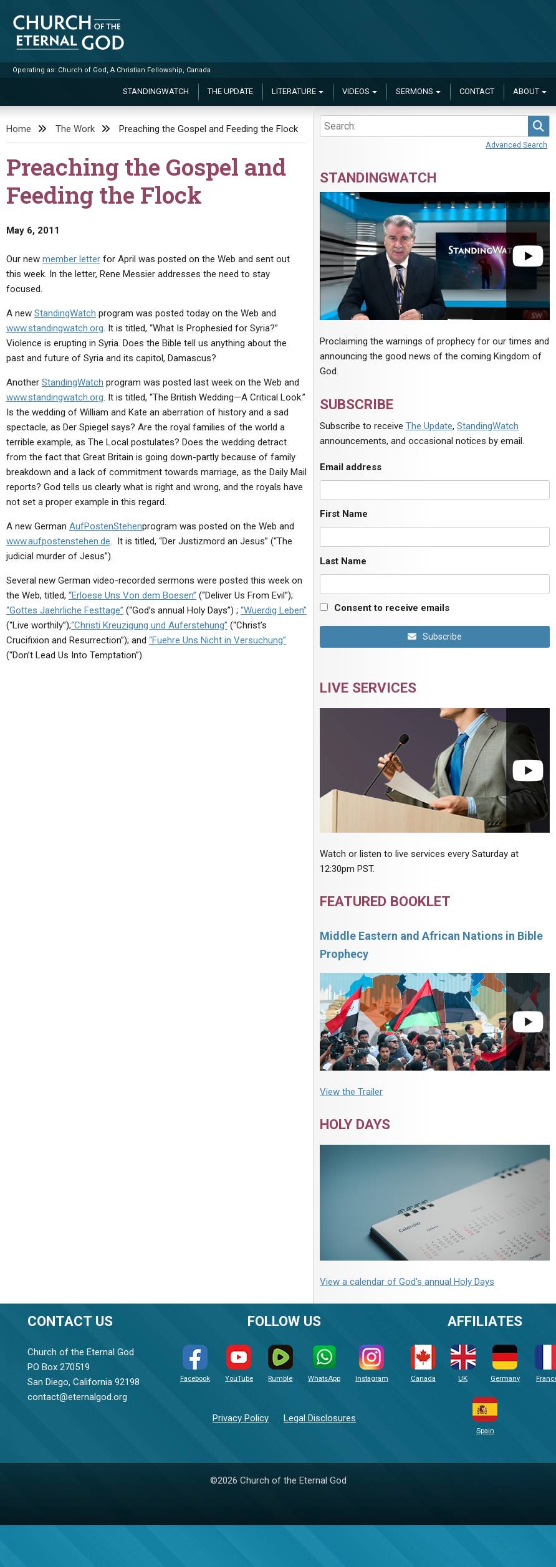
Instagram (371, 1364)
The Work (75, 129)
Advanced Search (516, 144)
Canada (423, 1364)
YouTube (239, 1364)
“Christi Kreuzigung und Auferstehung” (149, 625)
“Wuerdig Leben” (274, 610)
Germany (505, 1364)
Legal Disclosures (320, 1418)
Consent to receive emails (391, 607)
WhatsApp (324, 1364)
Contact (476, 91)
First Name (344, 513)
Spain (484, 1416)
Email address (350, 467)
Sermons (414, 91)
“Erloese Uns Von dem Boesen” (132, 595)
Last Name (343, 561)
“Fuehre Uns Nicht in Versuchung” (217, 640)
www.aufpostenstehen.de (58, 541)
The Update (230, 91)
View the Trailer (351, 1091)
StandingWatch (156, 91)
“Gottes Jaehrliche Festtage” (64, 610)
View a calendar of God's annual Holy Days (407, 1281)
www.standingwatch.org (54, 328)
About (526, 91)
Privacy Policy (241, 1418)
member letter (71, 259)
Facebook (195, 1364)
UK (463, 1364)
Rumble (280, 1364)
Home (18, 129)
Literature (294, 91)
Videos (356, 91)
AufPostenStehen (105, 526)
